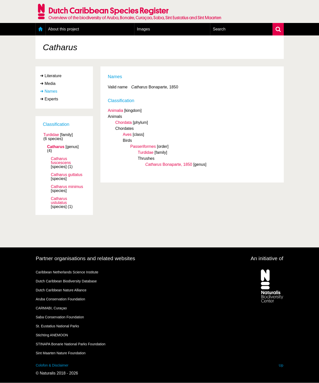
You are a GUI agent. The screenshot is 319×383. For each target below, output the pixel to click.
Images (143, 29)
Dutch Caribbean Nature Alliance (61, 290)
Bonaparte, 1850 (168, 164)
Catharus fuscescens (61, 161)
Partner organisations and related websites (85, 258)
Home (40, 29)
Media (50, 83)
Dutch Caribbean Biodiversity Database (66, 281)
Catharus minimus (67, 187)
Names (51, 91)
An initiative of (267, 258)
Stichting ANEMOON (52, 335)
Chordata (123, 122)
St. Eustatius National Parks (57, 326)
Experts (51, 99)
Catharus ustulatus (59, 201)
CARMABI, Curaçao (51, 308)
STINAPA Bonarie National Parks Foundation (70, 344)
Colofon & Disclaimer (52, 365)
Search (219, 29)
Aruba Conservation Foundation (60, 299)
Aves (127, 134)
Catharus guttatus (66, 175)
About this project (63, 29)
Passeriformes (143, 146)
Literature (53, 76)
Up (281, 365)
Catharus (55, 147)
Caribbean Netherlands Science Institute (67, 272)
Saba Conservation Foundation (60, 317)
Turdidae (51, 135)
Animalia (115, 110)
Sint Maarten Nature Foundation (60, 353)
